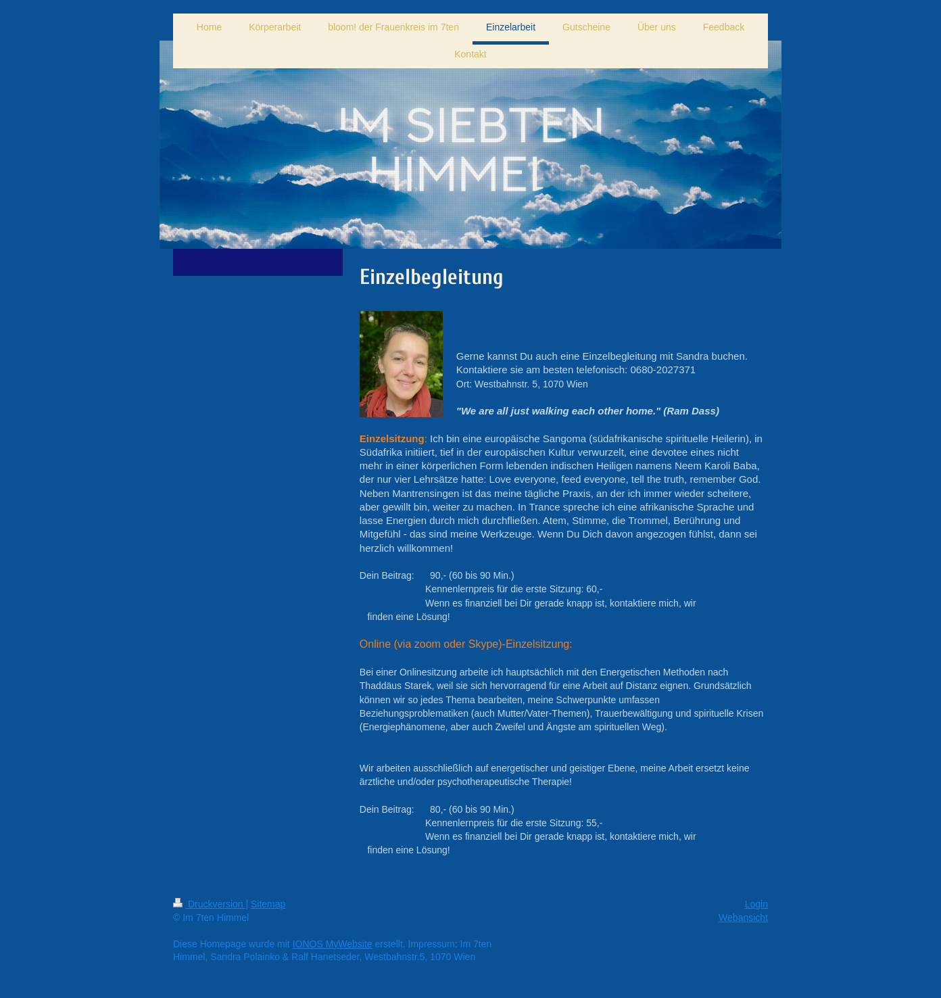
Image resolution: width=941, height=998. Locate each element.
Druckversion (209, 904)
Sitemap (268, 904)
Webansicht (743, 917)
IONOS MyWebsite (332, 943)
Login (756, 904)
